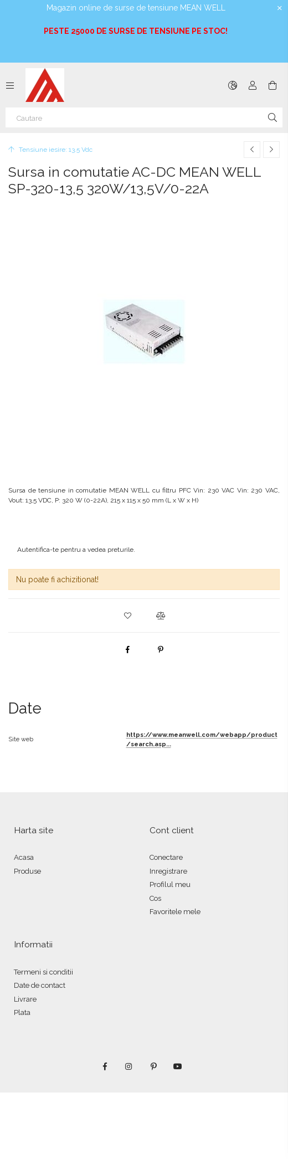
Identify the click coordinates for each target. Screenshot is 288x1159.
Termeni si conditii (43, 972)
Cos (155, 898)
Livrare (25, 999)
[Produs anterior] (252, 149)
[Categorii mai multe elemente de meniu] (10, 85)
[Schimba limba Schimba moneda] (233, 85)
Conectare (166, 857)
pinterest (153, 1066)
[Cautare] (144, 117)
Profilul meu (170, 884)
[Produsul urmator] (271, 149)
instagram (129, 1066)
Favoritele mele (175, 911)
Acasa (24, 857)
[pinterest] (161, 649)
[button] (127, 615)
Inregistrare (168, 871)
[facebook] (127, 649)
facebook (104, 1066)
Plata (22, 1012)
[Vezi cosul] (272, 85)
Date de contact (39, 985)
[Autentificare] (253, 85)
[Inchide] (279, 8)
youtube (177, 1066)
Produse (27, 871)
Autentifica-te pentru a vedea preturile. (76, 549)
